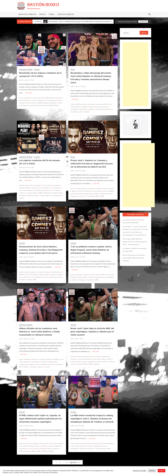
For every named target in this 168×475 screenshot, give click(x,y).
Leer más (28, 92)
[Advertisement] (135, 74)
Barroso (21, 442)
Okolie (55, 192)
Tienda (51, 14)
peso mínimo (97, 190)
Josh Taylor (96, 358)
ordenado (23, 447)
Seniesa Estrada (41, 105)
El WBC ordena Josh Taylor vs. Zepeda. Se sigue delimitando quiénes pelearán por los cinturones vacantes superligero (40, 417)
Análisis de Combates (27, 14)
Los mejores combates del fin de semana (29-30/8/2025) (133, 221)
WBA (97, 195)
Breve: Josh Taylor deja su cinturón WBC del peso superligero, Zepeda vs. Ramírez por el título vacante (92, 330)
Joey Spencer (56, 187)
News (47, 273)
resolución (90, 447)
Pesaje (72, 69)
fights (49, 358)
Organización (98, 444)
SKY (109, 109)
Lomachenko (35, 360)
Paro (30, 447)
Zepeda (96, 363)
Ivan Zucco (59, 97)
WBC (102, 195)
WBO (97, 279)
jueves (49, 190)
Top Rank (90, 195)
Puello (49, 447)
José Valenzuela (51, 100)
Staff (20, 80)
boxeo (21, 97)
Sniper (26, 365)
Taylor (111, 360)
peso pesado (99, 106)
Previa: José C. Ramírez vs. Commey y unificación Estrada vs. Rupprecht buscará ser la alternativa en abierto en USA (91, 163)
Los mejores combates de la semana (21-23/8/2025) (134, 249)
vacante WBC (82, 363)
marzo (42, 273)
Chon (97, 355)
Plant (60, 102)
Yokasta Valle (31, 279)
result (51, 363)
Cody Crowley (36, 97)
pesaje (91, 106)
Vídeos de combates (65, 14)
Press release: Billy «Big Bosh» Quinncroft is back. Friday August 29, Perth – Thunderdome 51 (135, 241)
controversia (95, 274)
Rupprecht (83, 109)
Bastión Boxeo (43, 4)
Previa (72, 156)
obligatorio (58, 444)
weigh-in (87, 111)
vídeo (40, 365)
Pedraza (43, 360)
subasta (55, 447)
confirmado (105, 355)
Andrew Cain (23, 185)
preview (80, 193)
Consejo (41, 442)
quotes (46, 276)
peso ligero (30, 363)
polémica (75, 279)
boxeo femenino (81, 188)
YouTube (47, 365)
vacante (27, 449)
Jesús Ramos (24, 100)
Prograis (82, 279)
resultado (58, 363)
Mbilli (39, 102)
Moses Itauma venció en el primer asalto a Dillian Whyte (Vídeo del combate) (134, 258)
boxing (27, 97)
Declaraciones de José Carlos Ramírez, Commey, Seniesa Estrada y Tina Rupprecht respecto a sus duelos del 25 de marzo (41, 249)
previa (74, 193)
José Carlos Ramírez (37, 100)
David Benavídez (48, 97)
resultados (23, 105)
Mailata (84, 106)
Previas (42, 14)
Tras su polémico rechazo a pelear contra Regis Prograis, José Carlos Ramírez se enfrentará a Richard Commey (91, 249)
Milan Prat (47, 192)
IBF (47, 442)
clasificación (95, 442)
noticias (60, 273)
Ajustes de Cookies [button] (139, 470)
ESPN (105, 104)
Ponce (35, 447)
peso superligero (108, 190)
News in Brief (106, 358)
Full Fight (56, 358)
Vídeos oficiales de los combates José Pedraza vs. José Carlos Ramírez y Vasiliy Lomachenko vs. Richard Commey (39, 330)
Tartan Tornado (102, 360)
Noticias (37, 69)
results (31, 105)
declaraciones (56, 271)
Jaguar (74, 190)
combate (34, 358)
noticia (53, 273)
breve (92, 355)
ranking (82, 447)
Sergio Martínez (53, 105)
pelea (50, 360)
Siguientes (73, 461)
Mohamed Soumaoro (50, 102)
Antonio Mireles (75, 104)
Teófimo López (100, 447)
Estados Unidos (108, 188)
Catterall (86, 442)
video (80, 111)
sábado (91, 109)
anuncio (73, 355)
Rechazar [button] (152, 470)
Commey (98, 104)
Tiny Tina (82, 195)
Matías (32, 444)
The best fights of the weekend (50, 195)
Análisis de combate (26, 69)
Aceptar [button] (161, 470)
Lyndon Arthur (31, 102)
